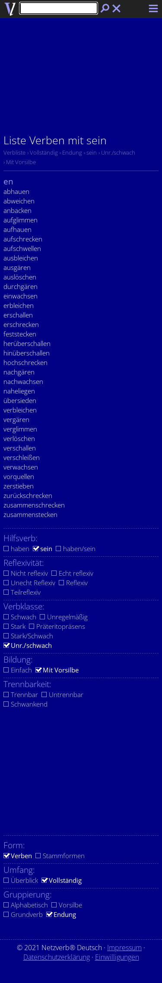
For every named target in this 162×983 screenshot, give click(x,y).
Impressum (124, 947)
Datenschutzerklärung (56, 957)
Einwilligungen (117, 957)
